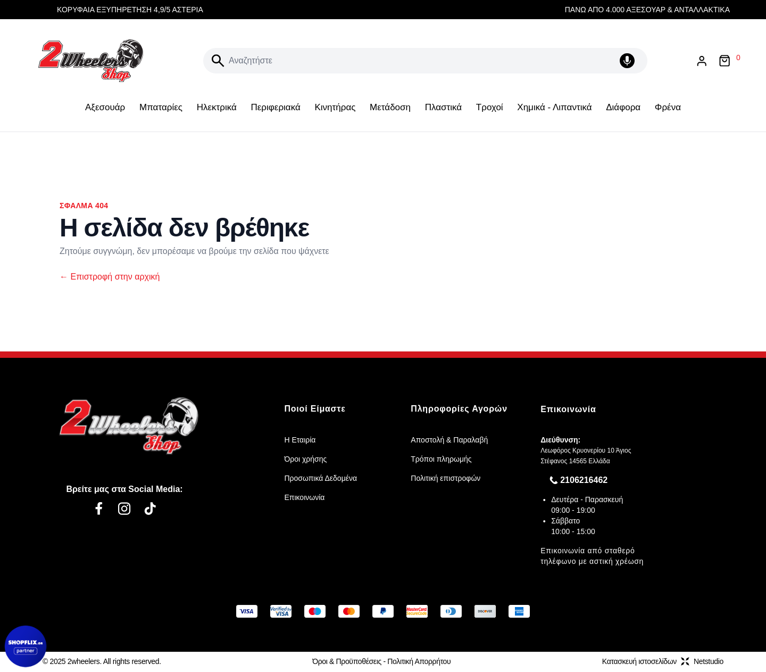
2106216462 (583, 480)
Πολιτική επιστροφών (445, 478)
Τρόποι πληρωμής (441, 459)
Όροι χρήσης (305, 459)
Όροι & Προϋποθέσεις (346, 661)
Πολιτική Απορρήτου (419, 661)
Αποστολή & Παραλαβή (449, 440)
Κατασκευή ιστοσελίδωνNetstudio (662, 661)
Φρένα (668, 107)
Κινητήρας (334, 107)
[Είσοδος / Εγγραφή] (701, 61)
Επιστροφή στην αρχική (110, 276)
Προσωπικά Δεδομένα (320, 478)
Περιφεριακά (275, 107)
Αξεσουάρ (105, 107)
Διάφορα (623, 107)
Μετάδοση (390, 107)
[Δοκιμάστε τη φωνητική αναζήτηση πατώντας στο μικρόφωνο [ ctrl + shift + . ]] (629, 60)
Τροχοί (489, 107)
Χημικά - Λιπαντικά (554, 107)
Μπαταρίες (160, 107)
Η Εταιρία (299, 440)
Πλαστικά (443, 107)
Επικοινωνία (304, 497)
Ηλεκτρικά (217, 107)
